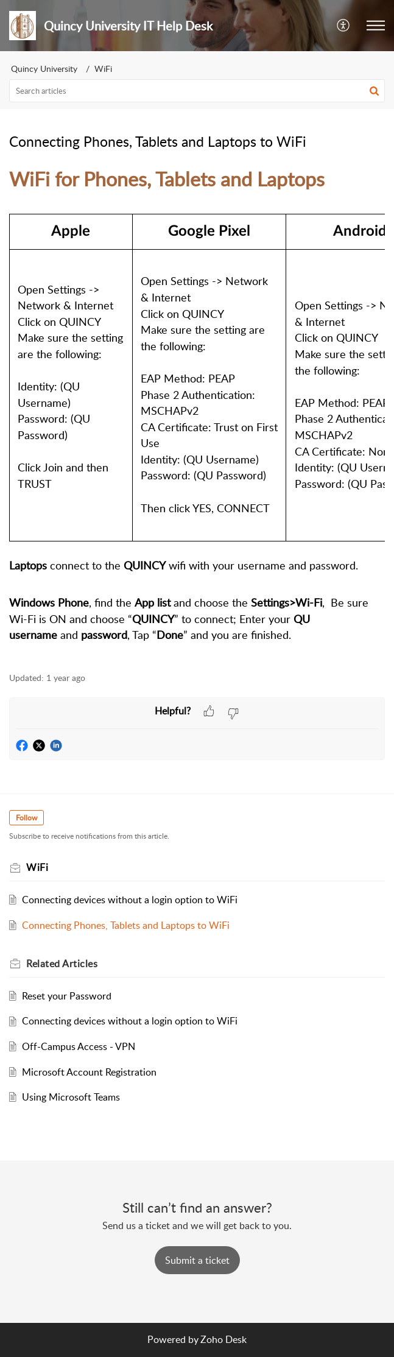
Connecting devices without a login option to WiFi (129, 899)
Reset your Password (66, 996)
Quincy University (44, 68)
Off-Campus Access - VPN (78, 1046)
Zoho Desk (223, 1339)
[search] (197, 90)
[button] (343, 26)
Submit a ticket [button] (197, 1260)
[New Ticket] (197, 1260)
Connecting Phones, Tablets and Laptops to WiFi (126, 925)
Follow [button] (26, 817)
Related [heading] (61, 963)
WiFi (103, 68)
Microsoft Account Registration (89, 1072)
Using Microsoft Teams (71, 1097)
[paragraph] (197, 412)
